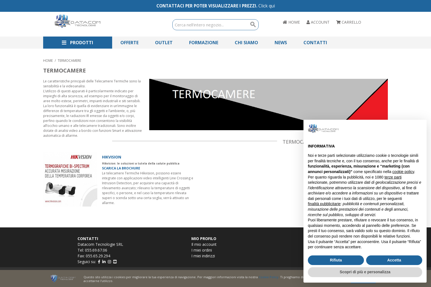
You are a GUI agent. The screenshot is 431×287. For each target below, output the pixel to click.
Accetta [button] (394, 260)
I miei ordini (201, 250)
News (281, 43)
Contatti (315, 43)
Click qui (266, 6)
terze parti (393, 177)
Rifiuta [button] (336, 260)
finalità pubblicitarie (324, 204)
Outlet (164, 43)
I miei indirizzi (203, 255)
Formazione (203, 43)
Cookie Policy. (269, 277)
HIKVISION (111, 157)
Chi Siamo (246, 43)
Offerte (129, 43)
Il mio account (204, 244)
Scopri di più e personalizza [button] (365, 272)
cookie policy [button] (403, 171)
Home (48, 60)
